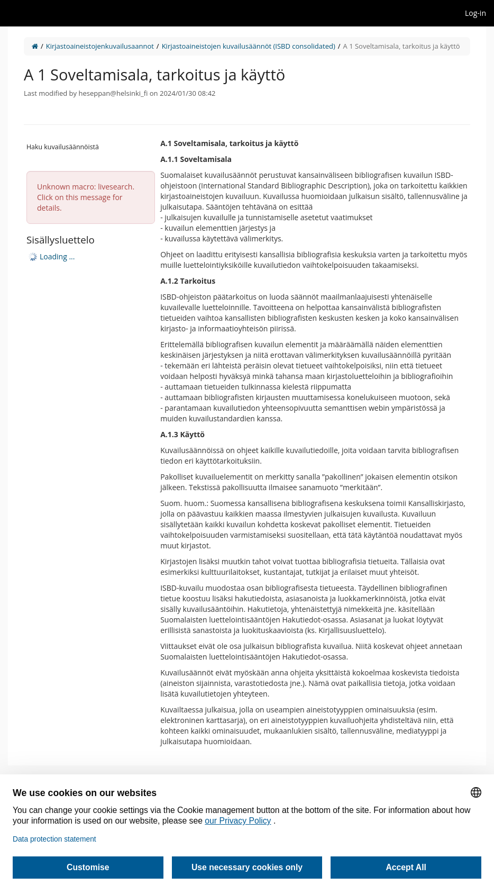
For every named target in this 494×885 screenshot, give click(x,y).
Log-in (475, 13)
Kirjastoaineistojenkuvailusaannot (100, 46)
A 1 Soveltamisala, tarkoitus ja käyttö (401, 46)
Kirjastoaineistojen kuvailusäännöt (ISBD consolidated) (248, 46)
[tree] (90, 256)
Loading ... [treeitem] (57, 256)
